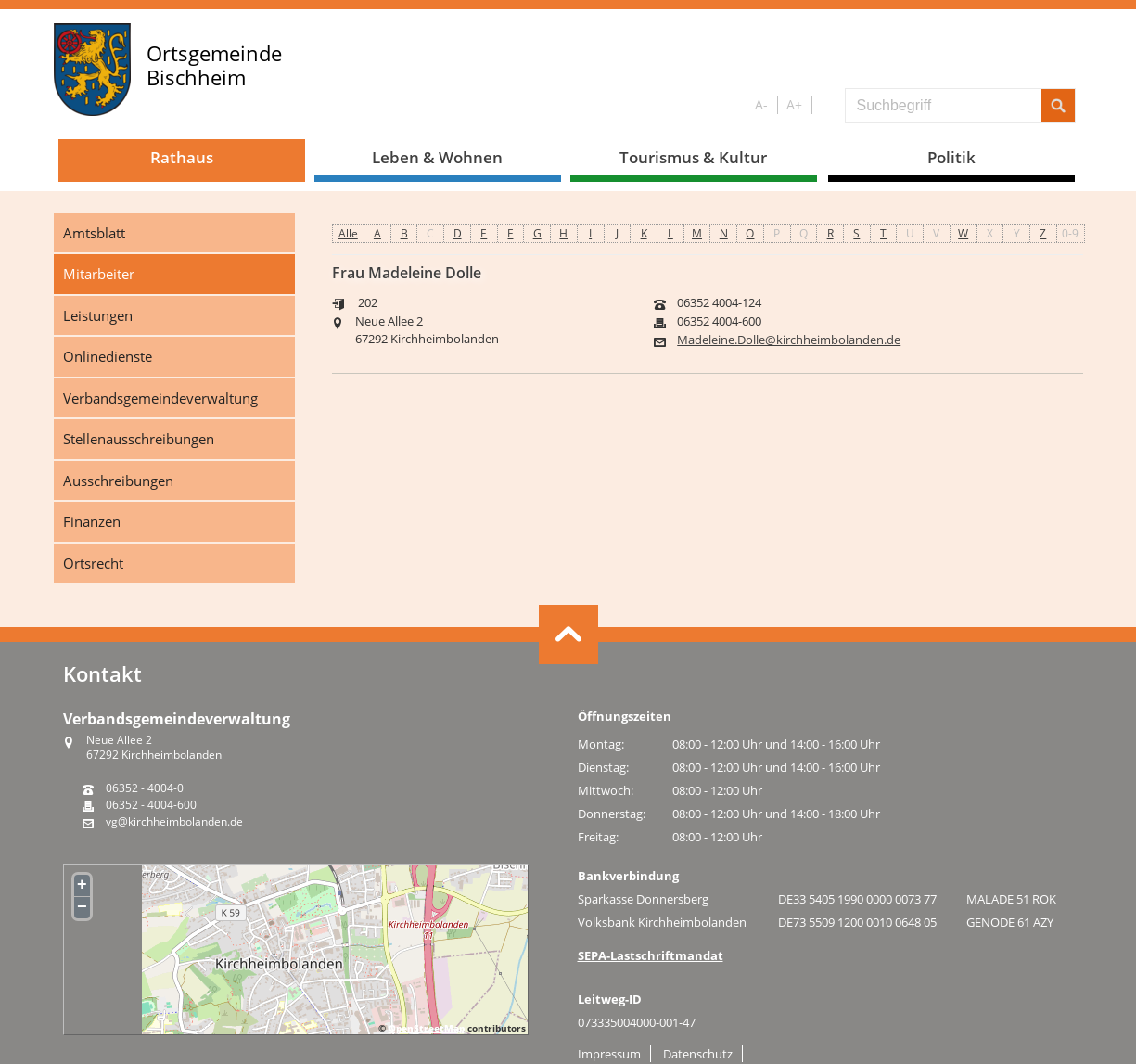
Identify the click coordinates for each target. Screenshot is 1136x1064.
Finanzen (92, 521)
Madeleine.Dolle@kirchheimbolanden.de (788, 340)
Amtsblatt (94, 233)
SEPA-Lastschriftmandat (650, 955)
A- (761, 104)
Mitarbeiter (98, 273)
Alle (348, 233)
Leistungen (98, 315)
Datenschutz (698, 1053)
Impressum (609, 1053)
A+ (794, 104)
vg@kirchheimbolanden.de (174, 821)
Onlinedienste (107, 356)
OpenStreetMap (427, 1027)
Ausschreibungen (118, 480)
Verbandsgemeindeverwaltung (160, 398)
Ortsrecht (93, 563)
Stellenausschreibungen (138, 438)
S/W (825, 105)
